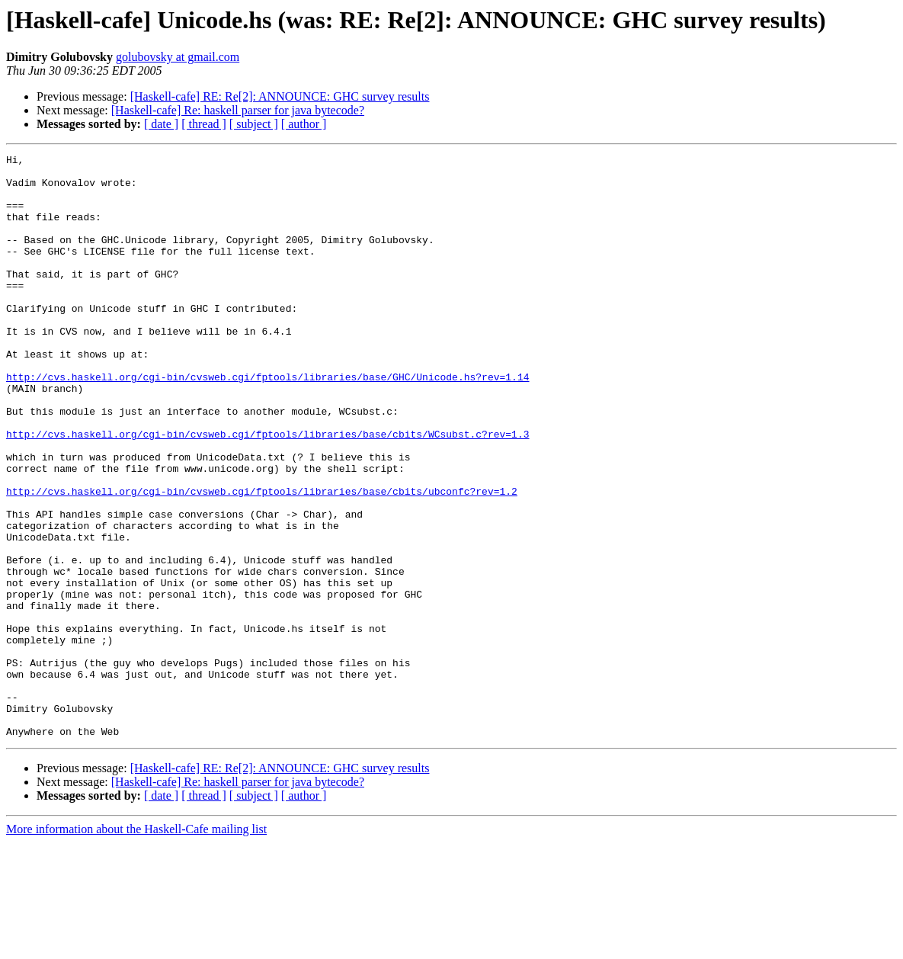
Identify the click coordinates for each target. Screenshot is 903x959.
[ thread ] (203, 123)
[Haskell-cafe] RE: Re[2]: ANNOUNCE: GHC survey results (280, 96)
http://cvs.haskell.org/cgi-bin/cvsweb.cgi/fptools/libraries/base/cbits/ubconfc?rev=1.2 (261, 559)
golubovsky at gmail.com (177, 56)
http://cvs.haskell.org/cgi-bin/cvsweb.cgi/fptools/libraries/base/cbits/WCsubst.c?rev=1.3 (267, 491)
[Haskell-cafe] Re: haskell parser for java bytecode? (237, 110)
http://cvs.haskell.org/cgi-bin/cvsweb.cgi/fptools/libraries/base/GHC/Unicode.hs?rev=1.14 (267, 422)
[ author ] (304, 123)
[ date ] (161, 123)
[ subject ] (253, 123)
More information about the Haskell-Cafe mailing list (136, 945)
